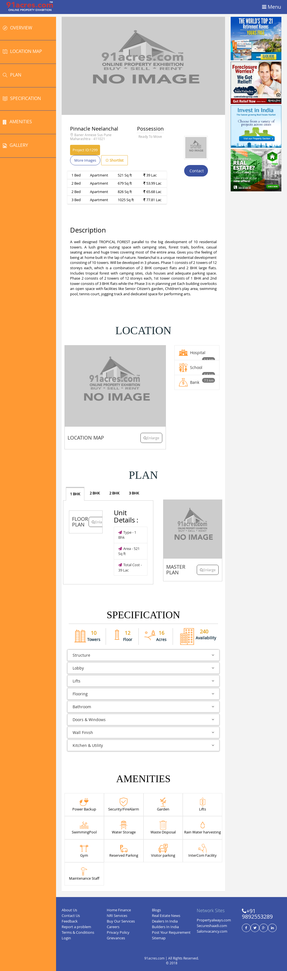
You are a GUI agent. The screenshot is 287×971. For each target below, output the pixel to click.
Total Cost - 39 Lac (130, 567)
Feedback (70, 921)
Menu (271, 7)
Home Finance (119, 909)
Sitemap (159, 937)
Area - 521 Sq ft (129, 551)
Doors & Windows (143, 719)
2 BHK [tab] (95, 493)
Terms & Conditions (78, 932)
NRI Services (117, 915)
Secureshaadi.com (212, 925)
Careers (113, 926)
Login (66, 937)
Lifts (143, 681)
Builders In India (165, 926)
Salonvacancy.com (212, 931)
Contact (196, 170)
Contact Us (71, 915)
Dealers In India (165, 921)
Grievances (116, 937)
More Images (85, 160)
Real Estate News (166, 915)
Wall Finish (143, 732)
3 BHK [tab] (134, 493)
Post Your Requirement (171, 932)
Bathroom (143, 706)
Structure (143, 655)
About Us (69, 909)
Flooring (143, 693)
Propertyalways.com (214, 920)
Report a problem (76, 926)
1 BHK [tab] (75, 493)
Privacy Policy (118, 932)
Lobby (143, 668)
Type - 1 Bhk (127, 535)
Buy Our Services (121, 921)
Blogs (156, 909)
